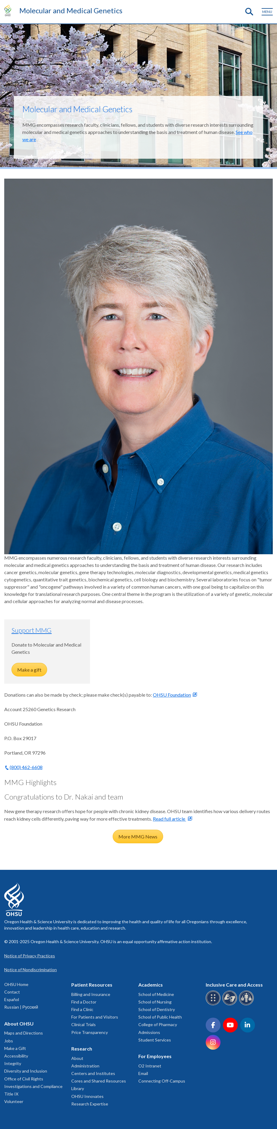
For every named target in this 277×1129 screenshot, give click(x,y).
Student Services (154, 1039)
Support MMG (31, 630)
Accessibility (16, 1055)
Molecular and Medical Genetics (70, 10)
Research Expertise (89, 1103)
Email (143, 1073)
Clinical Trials (83, 1024)
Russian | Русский (21, 1007)
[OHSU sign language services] (230, 1004)
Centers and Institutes (93, 1073)
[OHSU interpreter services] (247, 1004)
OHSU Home (16, 984)
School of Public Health (160, 1016)
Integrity (12, 1063)
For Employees (155, 1056)
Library (77, 1088)
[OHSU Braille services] (214, 1004)
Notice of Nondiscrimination (30, 969)
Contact (12, 991)
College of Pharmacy (157, 1024)
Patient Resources (91, 984)
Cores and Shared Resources (98, 1080)
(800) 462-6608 (26, 767)
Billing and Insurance (90, 994)
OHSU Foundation (172, 695)
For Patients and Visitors (94, 1016)
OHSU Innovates (87, 1096)
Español (11, 999)
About (77, 1058)
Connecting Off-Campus (161, 1080)
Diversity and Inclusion (25, 1070)
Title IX (11, 1093)
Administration (85, 1065)
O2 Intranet (149, 1065)
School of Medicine (156, 994)
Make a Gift (15, 1048)
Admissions (149, 1032)
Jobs (8, 1040)
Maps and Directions (23, 1032)
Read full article (169, 819)
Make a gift (29, 670)
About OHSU (19, 1023)
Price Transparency (89, 1032)
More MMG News (137, 836)
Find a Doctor (83, 1001)
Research (81, 1048)
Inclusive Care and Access (234, 984)
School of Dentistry (156, 1009)
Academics (150, 984)
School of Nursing (155, 1001)
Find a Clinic (82, 1009)
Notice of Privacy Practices (29, 955)
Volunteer (13, 1101)
